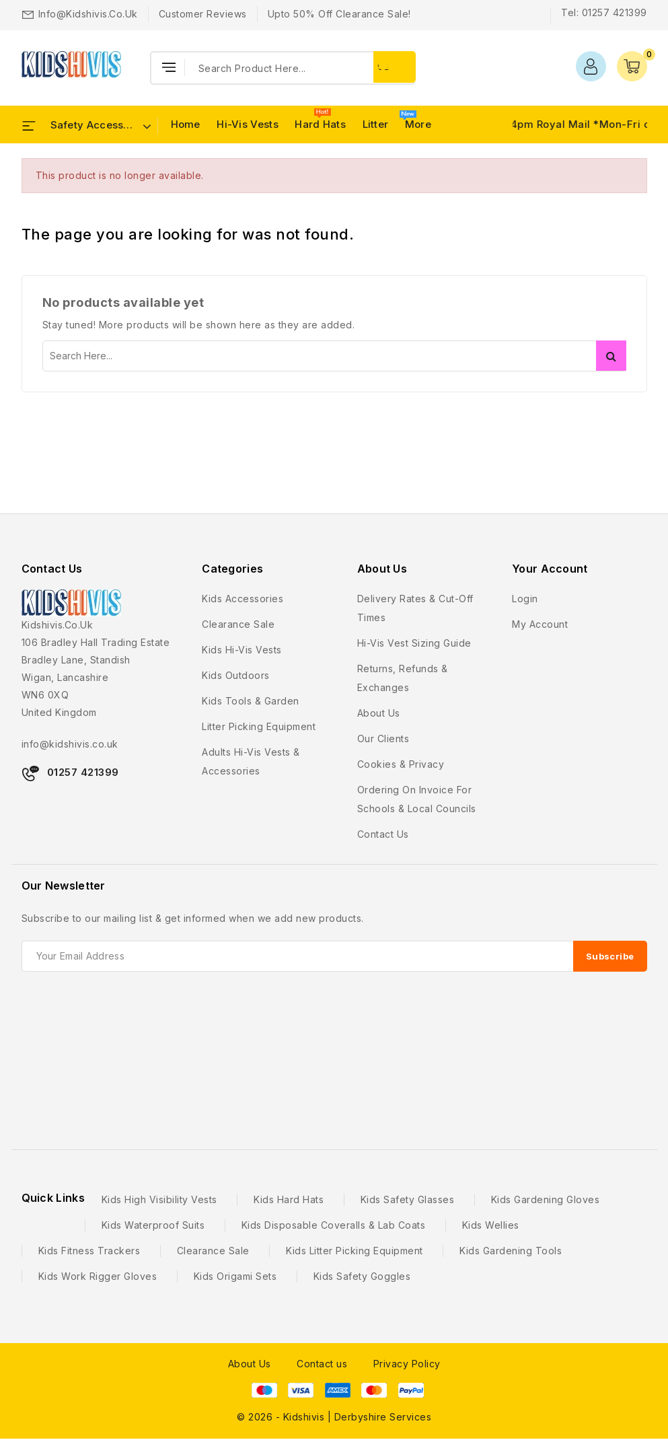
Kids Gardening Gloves (545, 1199)
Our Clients (383, 738)
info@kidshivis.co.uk (88, 14)
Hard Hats (320, 124)
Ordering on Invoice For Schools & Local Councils (416, 799)
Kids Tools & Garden (250, 701)
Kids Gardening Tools (510, 1250)
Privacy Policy (407, 1363)
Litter (376, 124)
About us (378, 713)
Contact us (383, 834)
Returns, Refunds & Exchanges (402, 678)
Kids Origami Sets (235, 1276)
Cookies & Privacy (401, 764)
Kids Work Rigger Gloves (97, 1276)
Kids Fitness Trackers (89, 1250)
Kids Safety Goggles (362, 1276)
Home (185, 124)
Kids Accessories (242, 598)
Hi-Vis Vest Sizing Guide (414, 643)
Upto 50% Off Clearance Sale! (339, 14)
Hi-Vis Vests (248, 124)
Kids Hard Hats (289, 1199)
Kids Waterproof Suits (153, 1225)
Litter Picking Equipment (259, 726)
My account (540, 624)
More (418, 124)
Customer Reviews (203, 14)
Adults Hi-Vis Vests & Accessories (251, 761)
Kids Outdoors (236, 675)
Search (611, 355)
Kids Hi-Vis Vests (242, 649)
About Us (249, 1363)
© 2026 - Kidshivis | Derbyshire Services (334, 1417)
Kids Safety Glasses (408, 1199)
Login (525, 598)
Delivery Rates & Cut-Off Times (415, 608)
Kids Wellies (490, 1225)
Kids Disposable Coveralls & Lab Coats (334, 1225)
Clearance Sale (238, 624)
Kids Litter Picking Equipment (354, 1250)
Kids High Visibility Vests (159, 1199)
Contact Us (52, 568)
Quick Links (53, 1197)
